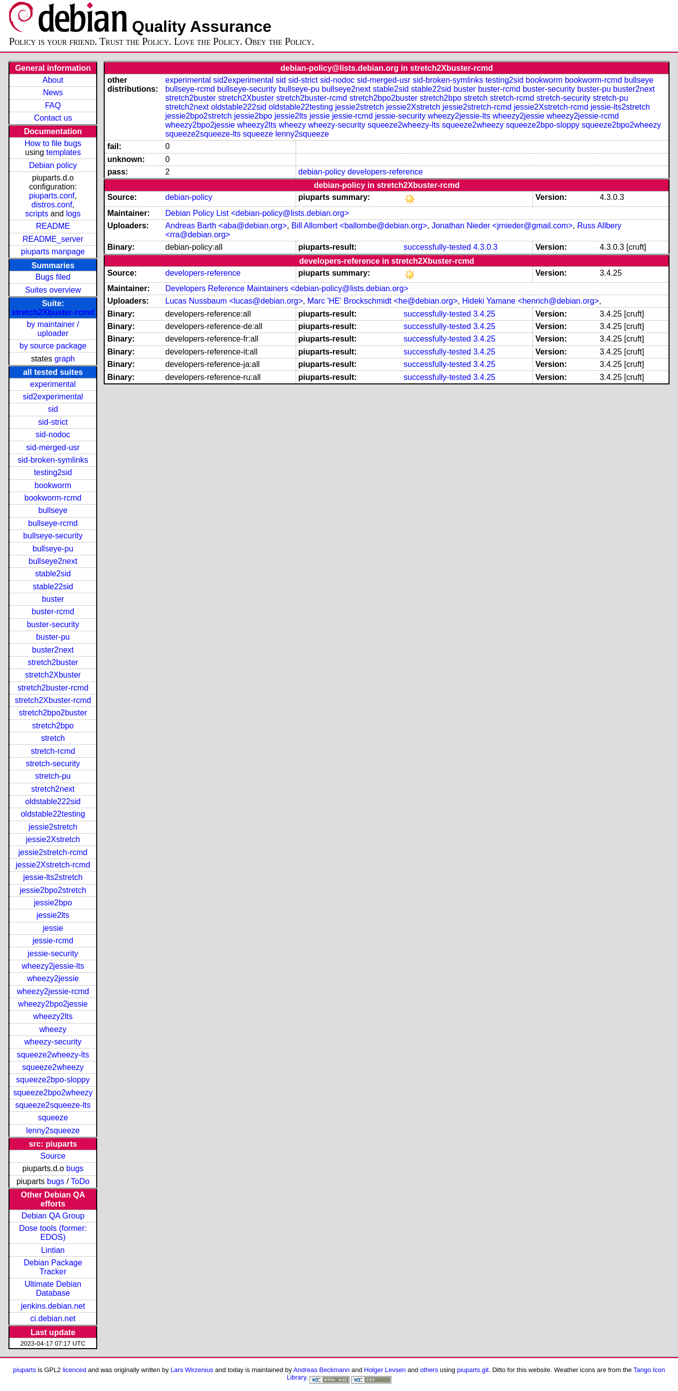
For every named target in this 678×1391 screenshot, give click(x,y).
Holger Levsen (385, 1370)
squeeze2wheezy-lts (53, 1054)
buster (53, 599)
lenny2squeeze (53, 1130)
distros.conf (51, 204)
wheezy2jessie (53, 978)
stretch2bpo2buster (53, 712)
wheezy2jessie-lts (52, 966)
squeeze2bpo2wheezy (53, 1092)
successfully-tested (437, 247)
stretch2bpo (53, 725)
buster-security (53, 624)
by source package (52, 346)
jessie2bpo (53, 902)
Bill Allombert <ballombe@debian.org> (359, 225)
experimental (53, 384)
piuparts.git (473, 1370)
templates (63, 152)
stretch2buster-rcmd (52, 688)
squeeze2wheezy (53, 1067)
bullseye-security (53, 535)
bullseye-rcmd (53, 523)
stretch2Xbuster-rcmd (52, 312)
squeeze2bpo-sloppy (53, 1079)
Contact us (53, 118)
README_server (52, 239)
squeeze (53, 1117)
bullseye (53, 510)
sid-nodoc (52, 434)
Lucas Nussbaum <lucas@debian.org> (234, 301)
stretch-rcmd (53, 751)
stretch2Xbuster (53, 675)
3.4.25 (484, 314)
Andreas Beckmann (321, 1370)
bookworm (52, 485)
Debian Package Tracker (52, 1267)
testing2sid (53, 472)
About (52, 80)
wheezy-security (53, 1042)
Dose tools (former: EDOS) (53, 1232)
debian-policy (321, 172)
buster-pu (53, 637)
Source (53, 1156)
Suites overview (53, 290)
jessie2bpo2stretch (52, 890)
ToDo (80, 1181)
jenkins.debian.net (53, 1306)
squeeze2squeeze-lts (53, 1105)
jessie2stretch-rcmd (53, 852)
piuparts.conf (52, 195)
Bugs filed (52, 277)
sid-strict (53, 422)
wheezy (52, 1029)
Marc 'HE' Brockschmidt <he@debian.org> (382, 301)
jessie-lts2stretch (53, 877)
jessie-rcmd (52, 940)
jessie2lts (52, 915)
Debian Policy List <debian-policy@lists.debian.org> (257, 213)
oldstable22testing (53, 814)
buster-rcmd (52, 611)
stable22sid (53, 586)
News (53, 92)
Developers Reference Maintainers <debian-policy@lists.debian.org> (287, 288)
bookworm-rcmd (53, 498)
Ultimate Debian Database (52, 1288)
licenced (74, 1370)
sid (53, 409)
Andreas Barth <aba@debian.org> (226, 225)
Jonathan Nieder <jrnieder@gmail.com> (502, 225)
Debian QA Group (52, 1216)
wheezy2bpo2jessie (53, 1004)
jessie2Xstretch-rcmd (52, 865)
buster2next (53, 650)
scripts (36, 213)
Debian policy (53, 165)
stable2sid (53, 573)
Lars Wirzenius (191, 1370)
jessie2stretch (52, 827)
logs (73, 213)
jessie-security (52, 953)
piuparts (24, 1370)
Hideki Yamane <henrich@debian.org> (530, 301)
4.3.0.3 (485, 247)
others (429, 1370)
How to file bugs (52, 143)
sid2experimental (53, 396)
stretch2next (53, 789)
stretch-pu (53, 776)
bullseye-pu (52, 548)
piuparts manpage (53, 251)
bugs (75, 1168)
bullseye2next (52, 561)
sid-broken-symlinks (52, 460)
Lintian (53, 1250)
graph (64, 358)
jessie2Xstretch (53, 839)
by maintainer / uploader (53, 329)
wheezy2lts (53, 1016)
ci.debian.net (53, 1318)
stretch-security (53, 763)
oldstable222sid (53, 801)
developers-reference (385, 172)
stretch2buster (52, 662)
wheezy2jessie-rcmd (53, 991)
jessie (53, 928)
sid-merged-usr (53, 447)
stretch (53, 738)
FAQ (53, 105)
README (53, 226)
